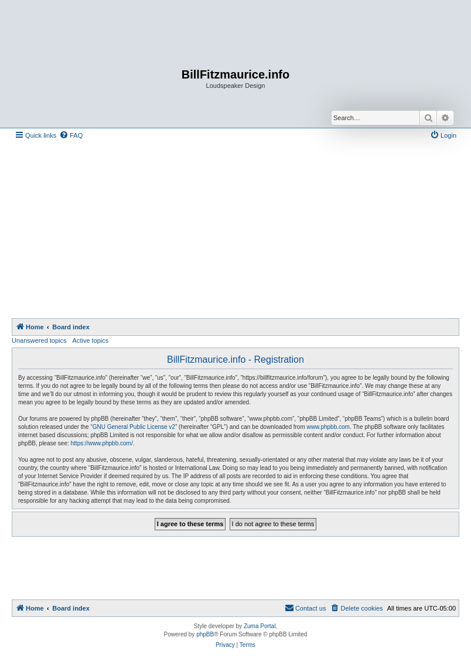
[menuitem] (71, 135)
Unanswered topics (39, 340)
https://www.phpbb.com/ (102, 443)
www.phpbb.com (328, 427)
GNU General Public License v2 (134, 427)
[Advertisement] (241, 230)
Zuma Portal (259, 626)
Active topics (91, 340)
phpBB (205, 634)
